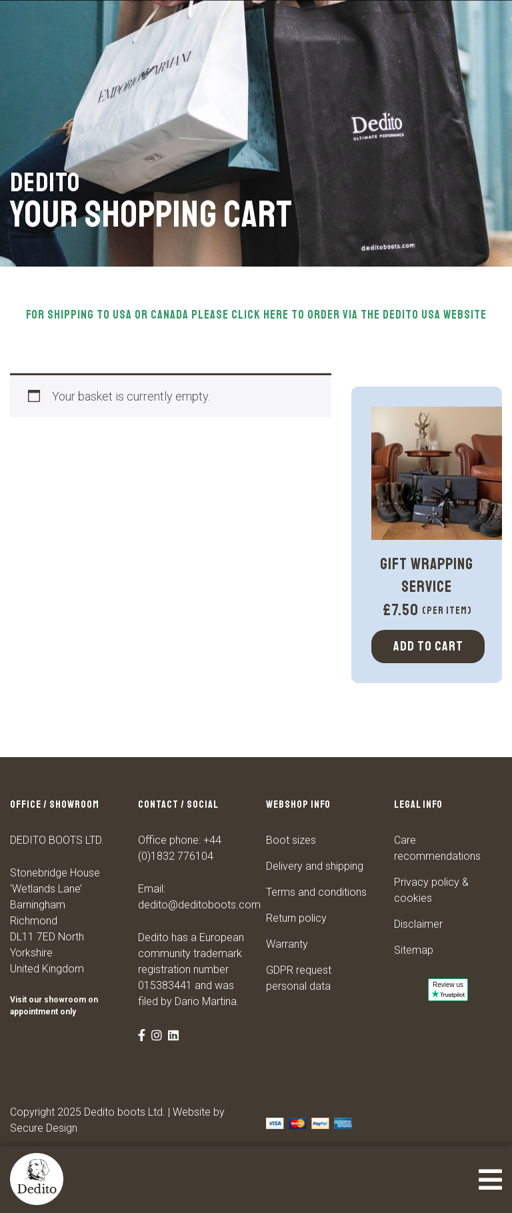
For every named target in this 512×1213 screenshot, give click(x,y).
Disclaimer (418, 924)
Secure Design (43, 1128)
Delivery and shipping (314, 866)
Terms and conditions (316, 892)
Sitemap (413, 950)
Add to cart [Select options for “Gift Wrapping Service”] (428, 646)
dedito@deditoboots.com (199, 904)
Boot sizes (291, 840)
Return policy (296, 918)
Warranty (287, 944)
